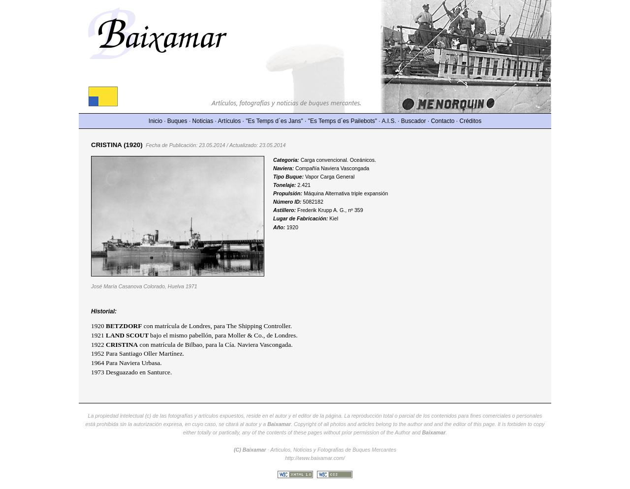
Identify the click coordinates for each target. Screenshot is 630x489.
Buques (177, 121)
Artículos (229, 121)
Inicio (155, 121)
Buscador (413, 121)
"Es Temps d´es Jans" (274, 121)
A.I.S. (388, 121)
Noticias (203, 121)
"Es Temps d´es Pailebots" (342, 121)
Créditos (471, 121)
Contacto (442, 121)
